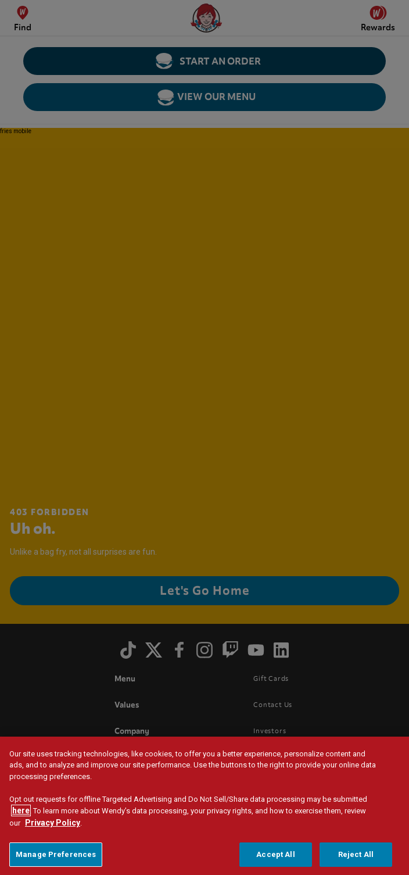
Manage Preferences (56, 858)
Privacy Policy (52, 826)
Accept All (275, 858)
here (21, 814)
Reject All (356, 858)
